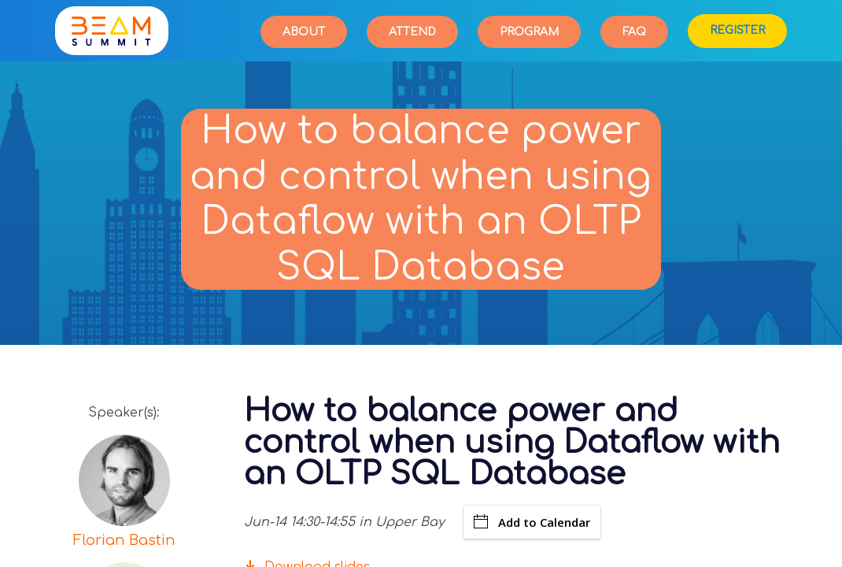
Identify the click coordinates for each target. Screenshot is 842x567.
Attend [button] (412, 32)
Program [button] (529, 32)
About (304, 32)
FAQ (634, 32)
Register (737, 30)
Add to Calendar (532, 522)
